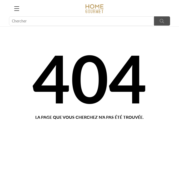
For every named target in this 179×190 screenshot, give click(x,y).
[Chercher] (81, 21)
